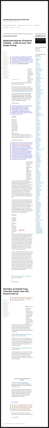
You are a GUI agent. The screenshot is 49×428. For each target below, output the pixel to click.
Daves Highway (38, 102)
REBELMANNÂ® (38, 175)
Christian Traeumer (39, 89)
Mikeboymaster (38, 157)
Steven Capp (38, 195)
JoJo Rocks (5, 69)
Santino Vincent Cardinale (40, 182)
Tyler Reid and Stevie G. (39, 220)
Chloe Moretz (38, 88)
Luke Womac (38, 152)
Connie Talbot (38, 95)
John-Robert (38, 129)
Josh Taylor (38, 137)
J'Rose (37, 119)
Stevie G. (37, 197)
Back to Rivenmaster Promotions (9, 25)
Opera (4, 313)
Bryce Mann (38, 83)
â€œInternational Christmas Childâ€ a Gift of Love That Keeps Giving (17, 43)
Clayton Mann (38, 91)
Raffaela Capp (38, 173)
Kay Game (37, 142)
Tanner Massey (38, 202)
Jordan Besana (38, 133)
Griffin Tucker (38, 116)
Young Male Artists (39, 229)
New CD (4, 73)
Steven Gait (37, 196)
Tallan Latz (37, 201)
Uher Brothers (38, 222)
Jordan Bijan (38, 134)
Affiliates (12, 27)
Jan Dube (37, 122)
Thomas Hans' (38, 208)
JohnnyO (37, 131)
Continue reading (15, 281)
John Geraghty (38, 127)
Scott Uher (37, 184)
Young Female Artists (39, 228)
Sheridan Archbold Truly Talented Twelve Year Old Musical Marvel (16, 291)
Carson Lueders (38, 86)
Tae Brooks (37, 199)
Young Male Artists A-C (39, 230)
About (27, 25)
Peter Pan (37, 170)
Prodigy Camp (38, 171)
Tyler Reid (37, 219)
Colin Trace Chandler (39, 93)
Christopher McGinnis (39, 90)
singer (4, 316)
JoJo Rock (37, 132)
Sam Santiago (38, 179)
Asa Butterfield (38, 73)
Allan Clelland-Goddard (39, 69)
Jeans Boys (37, 126)
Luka (36, 151)
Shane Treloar (38, 188)
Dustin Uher (38, 105)
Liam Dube (37, 149)
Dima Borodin (38, 103)
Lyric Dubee (38, 153)
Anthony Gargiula (38, 71)
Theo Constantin (38, 205)
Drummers (37, 104)
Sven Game (37, 198)
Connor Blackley (38, 96)
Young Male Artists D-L (39, 232)
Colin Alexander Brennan (40, 92)
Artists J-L (37, 72)
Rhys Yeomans (38, 177)
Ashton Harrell (38, 75)
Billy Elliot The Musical (39, 78)
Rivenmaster (5, 51)
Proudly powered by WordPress (20, 423)
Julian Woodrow (38, 141)
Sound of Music (38, 191)
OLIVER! (37, 168)
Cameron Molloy (38, 85)
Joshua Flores (38, 139)
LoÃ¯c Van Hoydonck (39, 150)
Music (31, 25)
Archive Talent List (37, 25)
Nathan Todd (7, 72)
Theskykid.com (38, 206)
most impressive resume (25, 347)
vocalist (6, 316)
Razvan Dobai (38, 174)
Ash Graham (38, 74)
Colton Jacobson (38, 94)
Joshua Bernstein (38, 138)
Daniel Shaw (38, 101)
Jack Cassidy (38, 120)
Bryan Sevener (38, 82)
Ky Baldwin (37, 146)
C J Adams (37, 84)
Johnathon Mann (38, 130)
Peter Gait (37, 169)
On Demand (7, 312)
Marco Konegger (38, 155)
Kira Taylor (37, 143)
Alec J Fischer (38, 65)
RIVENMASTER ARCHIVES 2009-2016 (16, 19)
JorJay (37, 136)
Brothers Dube (38, 81)
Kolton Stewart (38, 144)
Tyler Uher (37, 221)
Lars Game (37, 147)
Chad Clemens (38, 87)
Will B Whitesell (38, 226)
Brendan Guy (38, 80)
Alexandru (37, 68)
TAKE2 (37, 200)
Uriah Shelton (38, 224)
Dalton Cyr (37, 98)
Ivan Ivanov (38, 118)
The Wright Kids (38, 204)
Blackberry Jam (38, 79)
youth (4, 317)
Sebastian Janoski (38, 185)
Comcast (4, 308)
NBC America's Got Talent (5, 311)
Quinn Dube (38, 172)
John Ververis (38, 128)
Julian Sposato (38, 140)
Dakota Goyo (38, 97)
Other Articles (5, 27)
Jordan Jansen (38, 135)
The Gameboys (38, 203)
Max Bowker (38, 156)
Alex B (37, 66)
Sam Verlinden (38, 180)
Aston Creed (38, 76)
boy (7, 306)
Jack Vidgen (38, 121)
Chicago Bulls (5, 307)
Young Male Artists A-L (39, 231)
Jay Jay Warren (38, 124)
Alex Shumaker (38, 67)
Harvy (37, 117)
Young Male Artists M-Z (39, 233)
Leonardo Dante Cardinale (40, 148)
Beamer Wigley (38, 77)
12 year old (4, 306)
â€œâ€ (20, 90)
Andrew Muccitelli (39, 70)
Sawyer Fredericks (39, 183)
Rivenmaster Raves (21, 25)
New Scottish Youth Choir (5, 74)
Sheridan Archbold (6, 78)
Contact (18, 27)
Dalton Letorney (38, 99)
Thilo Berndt (38, 207)
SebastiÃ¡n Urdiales (39, 186)
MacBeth (37, 154)
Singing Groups (38, 190)
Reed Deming (38, 176)
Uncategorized (38, 223)
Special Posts (38, 192)
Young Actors (38, 227)
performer (7, 314)
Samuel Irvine (38, 181)
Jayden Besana (38, 125)
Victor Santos (38, 225)
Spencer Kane (38, 193)
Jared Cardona (38, 123)
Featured (4, 54)
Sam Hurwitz (38, 178)
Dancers (37, 100)
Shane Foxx (38, 187)
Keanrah (4, 70)
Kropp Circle (38, 145)
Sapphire (6, 77)
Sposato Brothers (38, 194)
